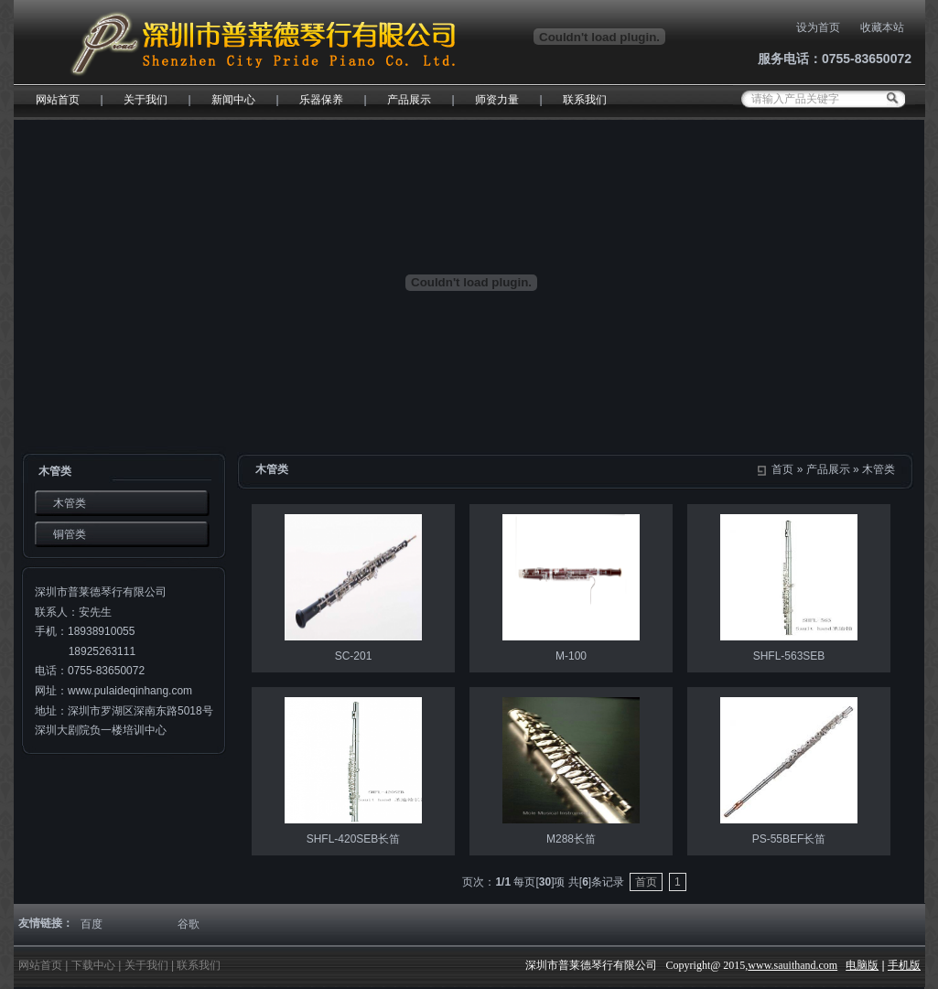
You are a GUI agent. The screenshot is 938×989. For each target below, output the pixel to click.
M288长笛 (571, 839)
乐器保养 (321, 99)
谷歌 (188, 924)
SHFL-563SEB (789, 656)
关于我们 (145, 99)
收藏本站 (882, 27)
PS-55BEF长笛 (789, 839)
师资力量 (497, 99)
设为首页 (818, 27)
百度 (91, 924)
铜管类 (69, 534)
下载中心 (93, 965)
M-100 (571, 656)
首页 (782, 469)
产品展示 (409, 99)
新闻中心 (233, 99)
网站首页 (58, 99)
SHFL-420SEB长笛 (354, 839)
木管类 (878, 469)
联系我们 (585, 99)
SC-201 (353, 656)
